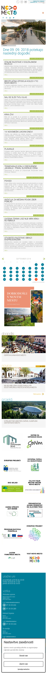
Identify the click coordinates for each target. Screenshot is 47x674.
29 (36, 279)
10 (4, 272)
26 (17, 279)
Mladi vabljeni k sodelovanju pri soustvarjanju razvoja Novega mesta (20, 386)
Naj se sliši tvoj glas (15, 97)
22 (36, 275)
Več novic (37, 394)
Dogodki (5, 45)
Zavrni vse (23, 664)
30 (42, 279)
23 (42, 275)
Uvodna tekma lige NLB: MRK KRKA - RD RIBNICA (22, 220)
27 (23, 279)
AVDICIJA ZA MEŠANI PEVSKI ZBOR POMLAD (20, 200)
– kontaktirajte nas (37, 2)
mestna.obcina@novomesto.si (13, 602)
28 (30, 279)
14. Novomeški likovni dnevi (18, 132)
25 (11, 279)
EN (26, 2)
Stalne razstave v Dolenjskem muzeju (20, 63)
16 (42, 272)
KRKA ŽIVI (8, 114)
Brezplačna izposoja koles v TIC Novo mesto (21, 82)
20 (23, 275)
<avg (3, 258)
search (17, 1)
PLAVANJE (9, 149)
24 (4, 279)
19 (17, 275)
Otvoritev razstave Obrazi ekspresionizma (18, 239)
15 (36, 272)
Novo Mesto (13, 10)
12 (17, 272)
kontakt (21, 1)
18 (11, 275)
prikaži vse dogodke (38, 282)
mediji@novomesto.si (11, 636)
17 (4, 275)
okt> (44, 258)
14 (30, 272)
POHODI (8, 181)
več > (5, 74)
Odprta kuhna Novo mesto (15, 355)
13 (23, 272)
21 (30, 275)
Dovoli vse (23, 656)
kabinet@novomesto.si (11, 621)
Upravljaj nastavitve (23, 669)
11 (11, 272)
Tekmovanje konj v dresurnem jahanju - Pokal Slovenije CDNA (21, 167)
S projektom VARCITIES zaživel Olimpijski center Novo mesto (20, 422)
